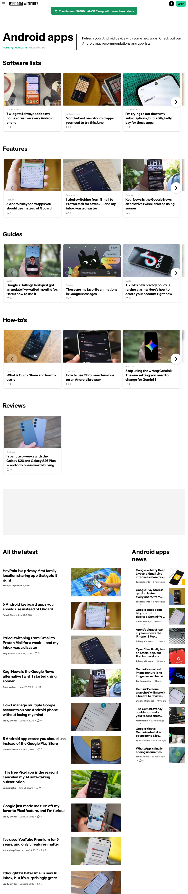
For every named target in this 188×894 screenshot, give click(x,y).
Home (6, 47)
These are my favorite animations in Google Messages (92, 273)
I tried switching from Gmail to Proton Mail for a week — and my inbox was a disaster (92, 188)
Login (181, 3)
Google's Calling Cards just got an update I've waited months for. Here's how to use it (32, 273)
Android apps (36, 47)
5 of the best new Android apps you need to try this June (92, 102)
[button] (94, 3)
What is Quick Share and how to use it (32, 359)
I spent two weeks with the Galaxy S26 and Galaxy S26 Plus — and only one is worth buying (32, 445)
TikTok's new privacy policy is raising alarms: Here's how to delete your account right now (151, 273)
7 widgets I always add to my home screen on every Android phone (32, 102)
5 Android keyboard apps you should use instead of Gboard (32, 188)
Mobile (19, 47)
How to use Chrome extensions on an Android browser (92, 359)
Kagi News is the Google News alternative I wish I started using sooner (151, 188)
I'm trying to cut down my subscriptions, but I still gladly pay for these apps (151, 102)
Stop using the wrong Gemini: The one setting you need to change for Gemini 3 (151, 359)
